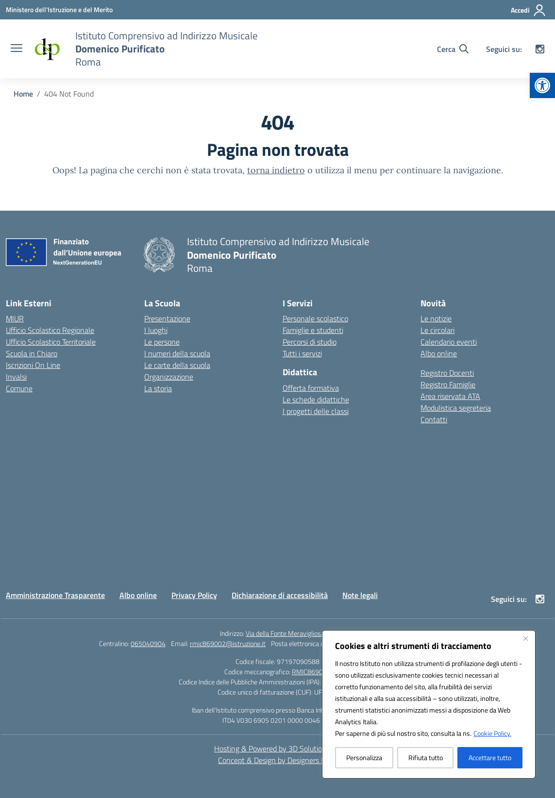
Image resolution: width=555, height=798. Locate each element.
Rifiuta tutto (425, 757)
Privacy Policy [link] (194, 595)
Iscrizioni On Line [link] (33, 365)
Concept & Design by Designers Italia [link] (277, 760)
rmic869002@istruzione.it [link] (228, 643)
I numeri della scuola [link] (177, 353)
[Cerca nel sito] (452, 49)
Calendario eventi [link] (448, 342)
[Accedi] (528, 10)
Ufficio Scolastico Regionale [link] (50, 330)
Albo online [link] (438, 353)
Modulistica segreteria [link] (455, 408)
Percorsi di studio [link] (309, 342)
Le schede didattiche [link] (316, 399)
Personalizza (364, 757)
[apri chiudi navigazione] (16, 49)
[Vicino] (525, 638)
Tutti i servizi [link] (302, 353)
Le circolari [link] (437, 330)
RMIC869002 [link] (311, 671)
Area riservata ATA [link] (450, 396)
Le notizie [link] (436, 318)
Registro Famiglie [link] (447, 384)
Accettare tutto (490, 757)
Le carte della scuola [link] (177, 365)
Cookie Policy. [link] (492, 733)
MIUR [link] (15, 318)
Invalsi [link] (16, 376)
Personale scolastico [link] (315, 318)
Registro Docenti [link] (447, 373)
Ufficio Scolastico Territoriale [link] (51, 342)
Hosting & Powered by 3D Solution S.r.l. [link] (277, 748)
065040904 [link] (148, 643)
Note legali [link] (360, 595)
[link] (542, 85)
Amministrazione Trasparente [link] (55, 595)
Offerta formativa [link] (311, 388)
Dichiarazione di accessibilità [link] (280, 595)
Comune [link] (19, 388)
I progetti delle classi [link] (316, 411)
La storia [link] (158, 388)
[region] (429, 704)
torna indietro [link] (276, 170)
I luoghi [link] (156, 330)
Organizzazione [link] (168, 376)
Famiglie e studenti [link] (313, 330)
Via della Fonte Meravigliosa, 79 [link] (290, 633)
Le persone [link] (162, 342)
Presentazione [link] (167, 318)
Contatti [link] (433, 419)
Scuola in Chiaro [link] (31, 353)
